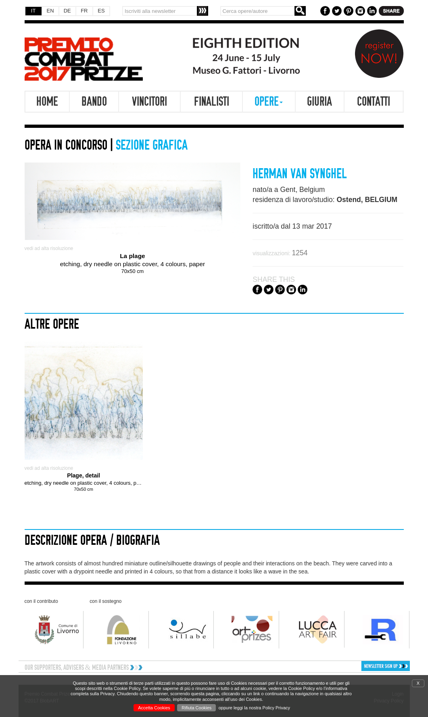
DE (67, 11)
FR (84, 11)
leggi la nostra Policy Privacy (262, 707)
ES (101, 11)
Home (47, 101)
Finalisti (211, 101)
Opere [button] (269, 101)
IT (33, 11)
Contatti (373, 101)
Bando (94, 101)
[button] (364, 666)
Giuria (319, 101)
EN (50, 11)
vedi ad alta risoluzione (49, 248)
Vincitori (149, 101)
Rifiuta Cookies (196, 707)
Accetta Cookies (154, 707)
